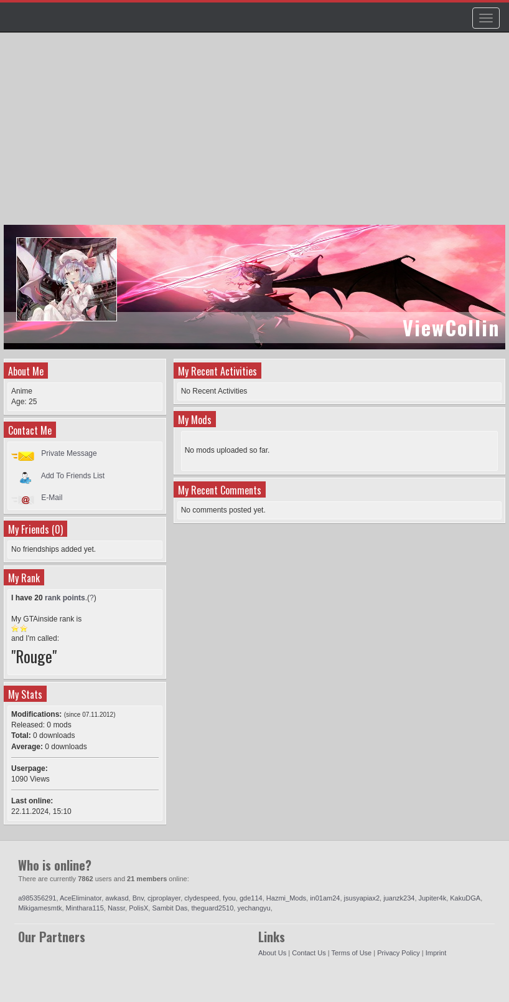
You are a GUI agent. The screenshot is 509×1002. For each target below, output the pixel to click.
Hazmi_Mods (286, 898)
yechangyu (253, 908)
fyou (229, 898)
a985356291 (37, 898)
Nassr (116, 908)
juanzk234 (398, 898)
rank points (65, 597)
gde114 (251, 898)
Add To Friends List (73, 475)
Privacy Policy (398, 953)
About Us (272, 953)
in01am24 (325, 898)
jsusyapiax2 (362, 898)
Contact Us (308, 953)
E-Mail (51, 497)
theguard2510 (212, 908)
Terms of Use (351, 953)
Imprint (436, 953)
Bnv (138, 898)
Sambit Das (169, 908)
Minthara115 (85, 908)
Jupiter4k (433, 898)
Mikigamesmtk (40, 908)
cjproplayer (163, 898)
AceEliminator (80, 898)
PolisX (138, 908)
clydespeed (201, 898)
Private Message (68, 453)
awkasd (116, 898)
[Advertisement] (256, 134)
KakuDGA (465, 898)
